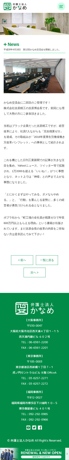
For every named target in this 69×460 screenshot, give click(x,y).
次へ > (34, 272)
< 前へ (22, 260)
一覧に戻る (47, 260)
